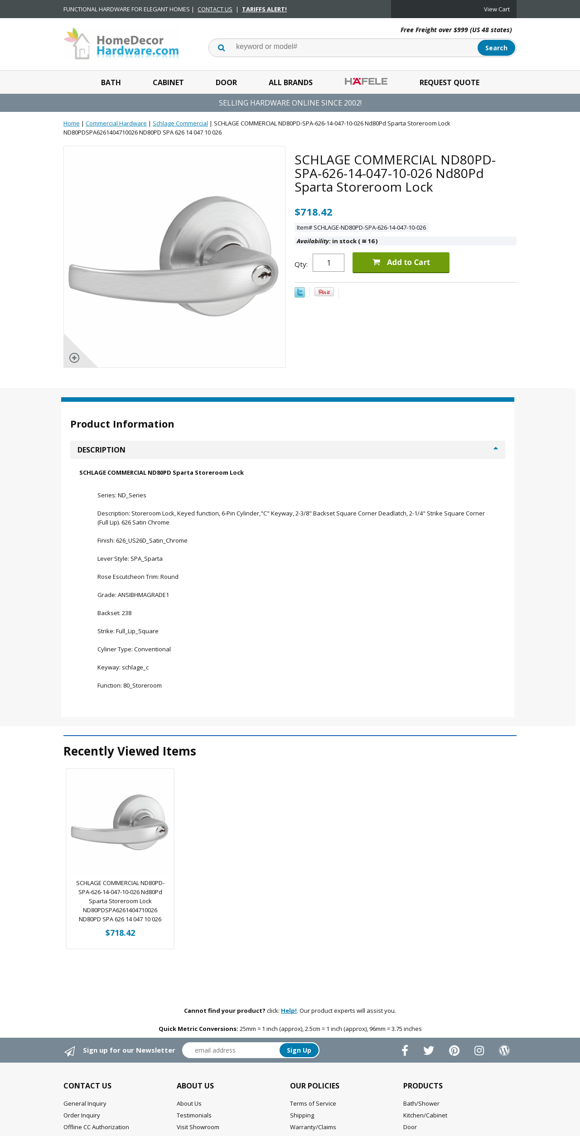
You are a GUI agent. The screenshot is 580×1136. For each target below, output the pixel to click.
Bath (111, 82)
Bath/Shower (421, 1103)
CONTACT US (215, 9)
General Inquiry (84, 1103)
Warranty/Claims (313, 1127)
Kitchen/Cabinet (425, 1115)
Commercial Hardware (116, 123)
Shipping (302, 1115)
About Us (189, 1103)
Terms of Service (313, 1103)
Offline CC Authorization (96, 1127)
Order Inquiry (81, 1115)
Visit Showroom (198, 1127)
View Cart (497, 9)
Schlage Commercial (180, 123)
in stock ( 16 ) (337, 241)
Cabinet (168, 82)
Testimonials (194, 1115)
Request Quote (449, 82)
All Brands (291, 82)
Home (71, 123)
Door (226, 82)
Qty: (301, 264)
